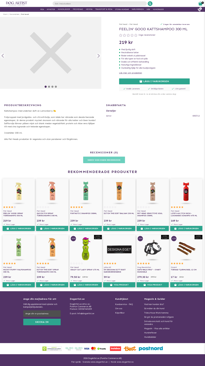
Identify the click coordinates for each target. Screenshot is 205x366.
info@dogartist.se (85, 313)
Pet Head (133, 24)
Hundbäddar (150, 337)
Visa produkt (119, 285)
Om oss (118, 308)
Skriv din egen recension (104, 160)
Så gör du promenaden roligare (159, 317)
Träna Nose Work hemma (156, 313)
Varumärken (14, 14)
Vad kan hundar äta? (154, 304)
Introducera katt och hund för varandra (158, 323)
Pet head (25, 14)
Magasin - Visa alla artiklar (157, 328)
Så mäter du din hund (154, 308)
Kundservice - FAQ (124, 304)
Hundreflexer (150, 333)
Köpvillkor (120, 313)
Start (5, 14)
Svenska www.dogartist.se (95, 362)
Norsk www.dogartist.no (122, 362)
